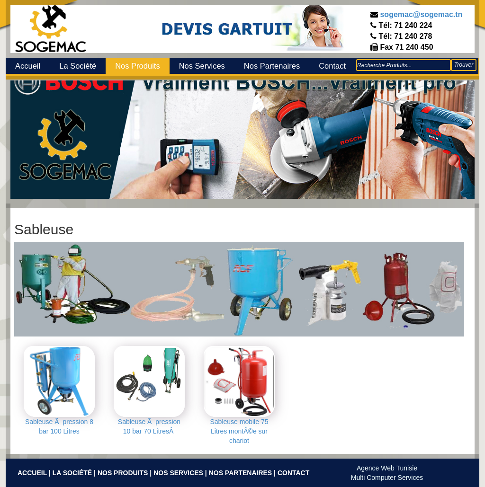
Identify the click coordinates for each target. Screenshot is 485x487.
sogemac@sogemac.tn (421, 14)
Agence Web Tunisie (387, 468)
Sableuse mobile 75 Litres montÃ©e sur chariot (239, 431)
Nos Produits (137, 66)
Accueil (27, 66)
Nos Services (202, 66)
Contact (332, 66)
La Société (77, 66)
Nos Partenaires (272, 66)
